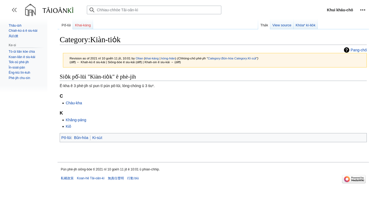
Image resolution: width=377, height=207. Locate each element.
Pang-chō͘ (359, 50)
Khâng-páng (76, 120)
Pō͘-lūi (66, 137)
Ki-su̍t (97, 137)
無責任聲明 (116, 178)
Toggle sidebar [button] (16, 12)
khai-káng (152, 58)
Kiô (68, 126)
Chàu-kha (74, 103)
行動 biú (133, 178)
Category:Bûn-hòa (220, 58)
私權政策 (67, 178)
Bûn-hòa (81, 137)
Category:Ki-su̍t (245, 58)
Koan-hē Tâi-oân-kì (91, 178)
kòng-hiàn (168, 58)
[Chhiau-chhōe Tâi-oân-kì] (154, 10)
